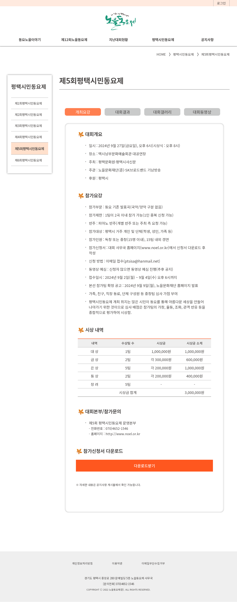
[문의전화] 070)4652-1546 (118, 584)
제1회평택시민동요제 (28, 103)
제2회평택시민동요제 (28, 114)
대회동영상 (202, 112)
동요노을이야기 (30, 39)
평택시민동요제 (163, 39)
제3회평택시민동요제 (28, 125)
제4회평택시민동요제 (28, 137)
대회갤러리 (162, 112)
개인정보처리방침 (82, 563)
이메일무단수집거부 (153, 563)
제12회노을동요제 (74, 39)
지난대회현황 (118, 39)
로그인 (221, 3)
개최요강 (82, 112)
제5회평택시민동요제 (215, 54)
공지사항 (207, 39)
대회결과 (122, 112)
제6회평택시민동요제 (28, 160)
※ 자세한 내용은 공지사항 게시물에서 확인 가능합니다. (108, 485)
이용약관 (117, 563)
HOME (161, 54)
